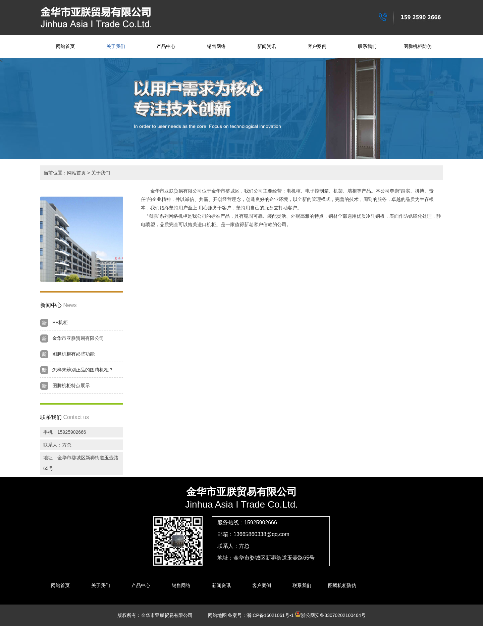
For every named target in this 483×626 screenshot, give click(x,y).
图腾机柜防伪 (418, 46)
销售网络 (216, 46)
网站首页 (65, 46)
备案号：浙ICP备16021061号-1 (260, 615)
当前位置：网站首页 (65, 172)
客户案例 (317, 46)
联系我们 (367, 46)
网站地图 (215, 615)
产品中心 (166, 46)
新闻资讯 (266, 46)
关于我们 (115, 46)
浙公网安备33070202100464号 (330, 615)
